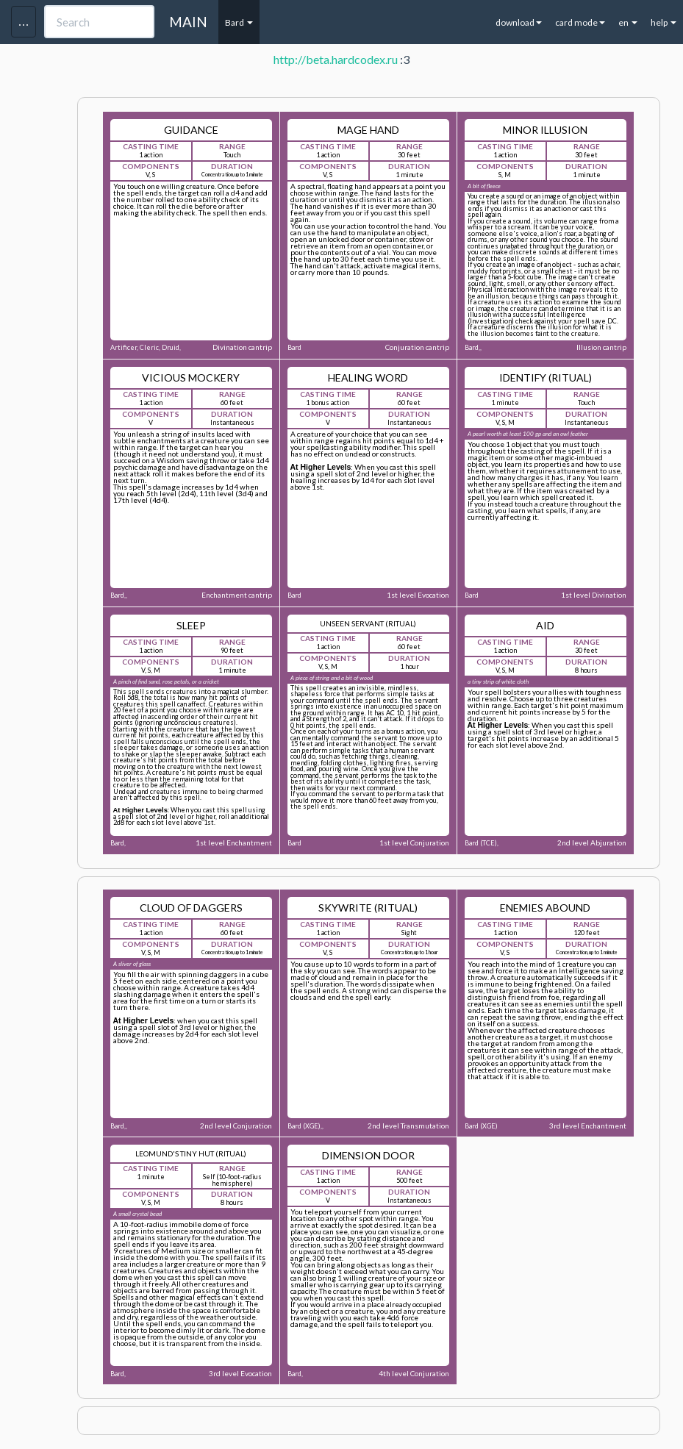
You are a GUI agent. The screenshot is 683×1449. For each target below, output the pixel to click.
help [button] (663, 22)
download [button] (519, 22)
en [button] (627, 22)
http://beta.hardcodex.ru (335, 59)
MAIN (188, 21)
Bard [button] (239, 22)
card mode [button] (580, 22)
